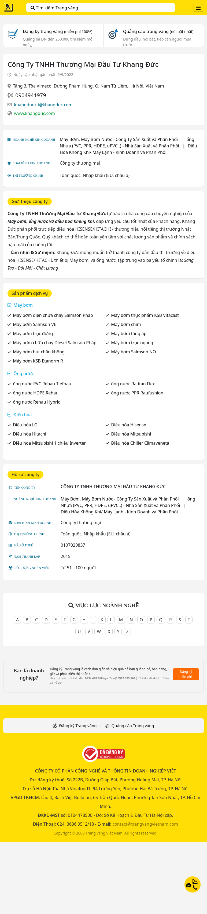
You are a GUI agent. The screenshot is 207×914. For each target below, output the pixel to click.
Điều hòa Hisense (128, 425)
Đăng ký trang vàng (58, 31)
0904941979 (30, 95)
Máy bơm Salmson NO (133, 352)
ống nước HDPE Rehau (35, 393)
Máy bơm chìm (126, 324)
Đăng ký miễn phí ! (186, 674)
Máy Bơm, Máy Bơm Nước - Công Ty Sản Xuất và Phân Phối (119, 139)
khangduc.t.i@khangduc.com (43, 105)
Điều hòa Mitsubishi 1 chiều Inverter (49, 443)
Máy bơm (23, 305)
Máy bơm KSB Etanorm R (38, 361)
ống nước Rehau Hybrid (37, 402)
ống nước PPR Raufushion (137, 393)
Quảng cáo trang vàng (158, 31)
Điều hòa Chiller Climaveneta (140, 443)
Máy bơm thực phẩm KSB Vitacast (145, 315)
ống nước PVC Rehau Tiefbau (42, 384)
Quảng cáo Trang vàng (132, 725)
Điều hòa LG (25, 425)
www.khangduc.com (34, 113)
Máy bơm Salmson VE (34, 324)
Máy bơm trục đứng (33, 333)
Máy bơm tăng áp (128, 333)
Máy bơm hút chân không (39, 352)
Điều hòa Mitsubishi (131, 434)
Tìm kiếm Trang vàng (54, 8)
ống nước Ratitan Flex (133, 384)
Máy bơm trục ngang (132, 343)
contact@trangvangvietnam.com (145, 824)
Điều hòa (22, 415)
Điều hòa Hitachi (29, 434)
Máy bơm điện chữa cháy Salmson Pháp (53, 315)
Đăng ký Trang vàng (78, 725)
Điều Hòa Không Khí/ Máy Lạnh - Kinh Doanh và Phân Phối (119, 512)
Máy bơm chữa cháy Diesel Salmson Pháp (54, 343)
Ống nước (23, 373)
